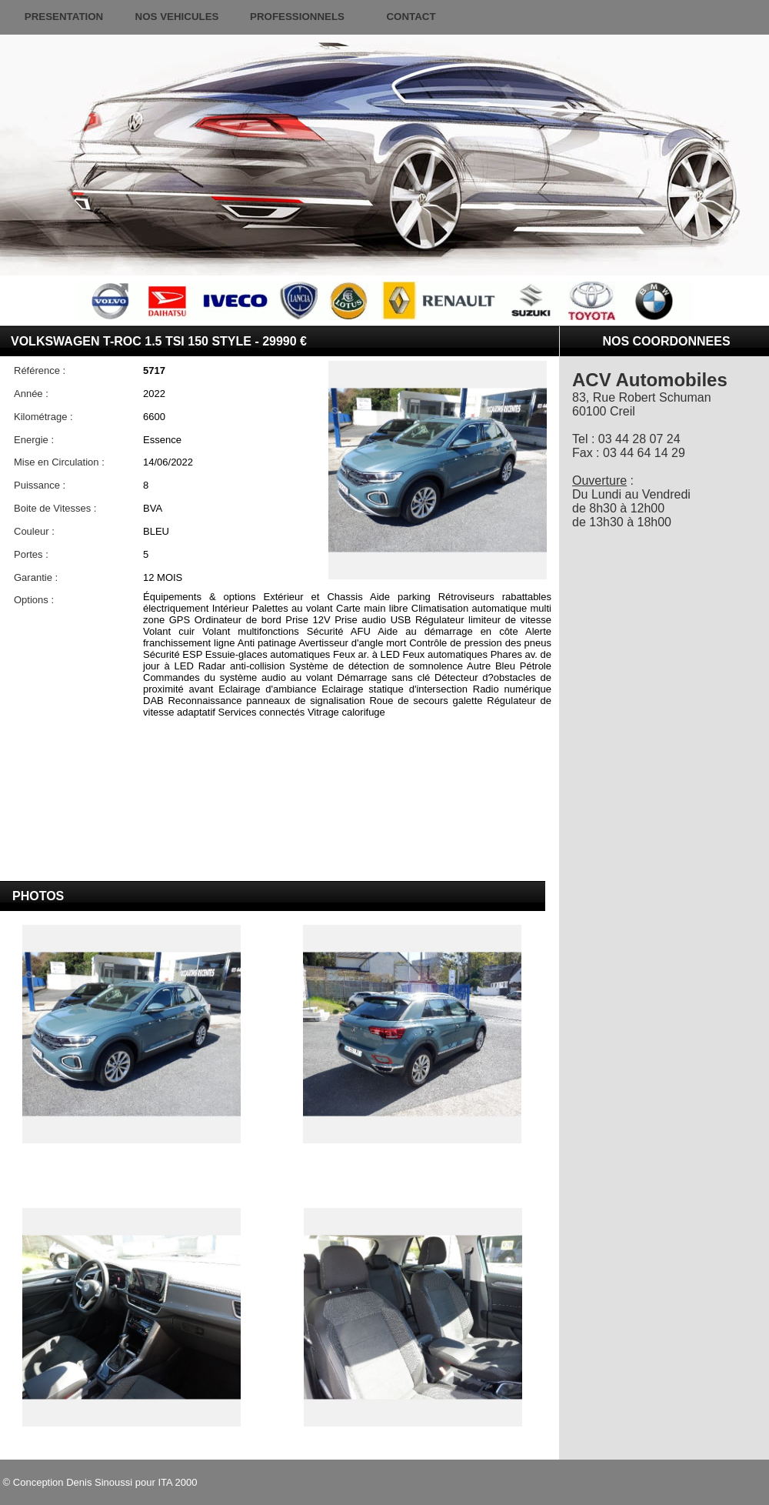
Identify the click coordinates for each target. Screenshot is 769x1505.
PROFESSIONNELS (297, 16)
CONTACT (410, 16)
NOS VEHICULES (177, 16)
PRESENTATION (64, 16)
